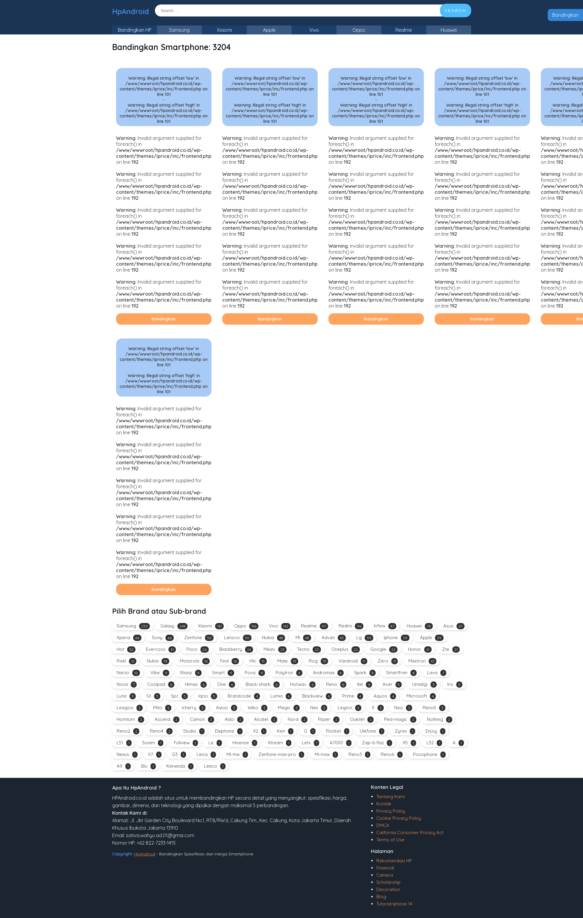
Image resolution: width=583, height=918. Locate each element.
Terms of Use (390, 840)
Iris (454, 684)
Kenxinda (180, 766)
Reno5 (434, 708)
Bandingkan (565, 15)
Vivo (314, 30)
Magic (289, 708)
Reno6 (392, 754)
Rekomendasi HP (394, 860)
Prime (352, 696)
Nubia (158, 661)
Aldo (234, 719)
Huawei (449, 30)
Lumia (281, 696)
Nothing (439, 719)
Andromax (328, 673)
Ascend (167, 719)
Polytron (288, 673)
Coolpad (160, 684)
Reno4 (161, 731)
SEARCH (456, 10)
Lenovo (238, 638)
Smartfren (401, 673)
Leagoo (130, 708)
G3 (179, 754)
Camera (384, 875)
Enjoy (435, 731)
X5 (409, 743)
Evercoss (161, 649)
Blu (148, 766)
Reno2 (128, 731)
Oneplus (345, 649)
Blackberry (236, 649)
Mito (162, 708)
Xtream (279, 743)
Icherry (194, 708)
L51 (124, 743)
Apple (269, 30)
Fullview (186, 743)
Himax (196, 684)
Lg (364, 638)
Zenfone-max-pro (281, 754)
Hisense (244, 743)
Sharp (191, 673)
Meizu (275, 649)
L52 (434, 743)
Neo (403, 708)
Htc (258, 661)
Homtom (130, 719)
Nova (127, 684)
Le (215, 743)
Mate (287, 661)
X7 (155, 754)
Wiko (257, 708)
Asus (454, 626)
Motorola (195, 661)
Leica (206, 754)
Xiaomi (224, 30)
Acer (392, 684)
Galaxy (174, 626)
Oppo (358, 30)
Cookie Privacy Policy (398, 818)
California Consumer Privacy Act (409, 832)
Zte (451, 649)
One (226, 684)
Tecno (309, 649)
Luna (126, 696)
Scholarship (388, 882)
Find (229, 661)
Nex (318, 708)
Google (384, 649)
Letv (310, 743)
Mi (303, 638)
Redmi (351, 626)
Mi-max (326, 754)
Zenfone (199, 638)
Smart (223, 673)
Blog (381, 896)
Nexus (127, 754)
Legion (349, 708)
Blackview (317, 696)
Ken (285, 731)
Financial (385, 868)
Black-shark (263, 684)
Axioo (226, 708)
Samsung (179, 30)
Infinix (385, 626)
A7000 (340, 743)
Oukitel (362, 719)
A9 (124, 766)
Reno (336, 684)
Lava (436, 673)
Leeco (215, 766)
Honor (420, 649)
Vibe (159, 673)
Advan (334, 638)
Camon (202, 719)
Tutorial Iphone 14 (394, 904)
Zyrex (405, 731)
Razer (329, 719)
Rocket (337, 731)
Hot (126, 649)
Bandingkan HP (134, 30)
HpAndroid (130, 11)
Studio (194, 731)
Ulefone (372, 731)
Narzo (128, 673)
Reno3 (359, 754)
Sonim (152, 743)
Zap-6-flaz (377, 743)
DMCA (382, 825)
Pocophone (429, 754)
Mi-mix (237, 754)
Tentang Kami (390, 796)
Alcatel (265, 719)
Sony (163, 638)
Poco (197, 649)
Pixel (126, 661)
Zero (388, 661)
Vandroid (353, 661)
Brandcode (244, 696)
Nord (298, 719)
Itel (364, 684)
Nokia (273, 638)
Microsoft (421, 696)
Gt (153, 696)
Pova (255, 673)
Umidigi (424, 684)
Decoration (388, 889)
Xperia (129, 638)
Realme (403, 30)
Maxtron (422, 661)
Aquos (385, 696)
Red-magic (400, 719)
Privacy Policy (390, 811)
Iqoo (207, 696)
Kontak (383, 804)
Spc (179, 696)
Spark (365, 673)
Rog (318, 661)
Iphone (397, 638)
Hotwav (303, 684)
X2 (260, 731)
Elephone (229, 731)
